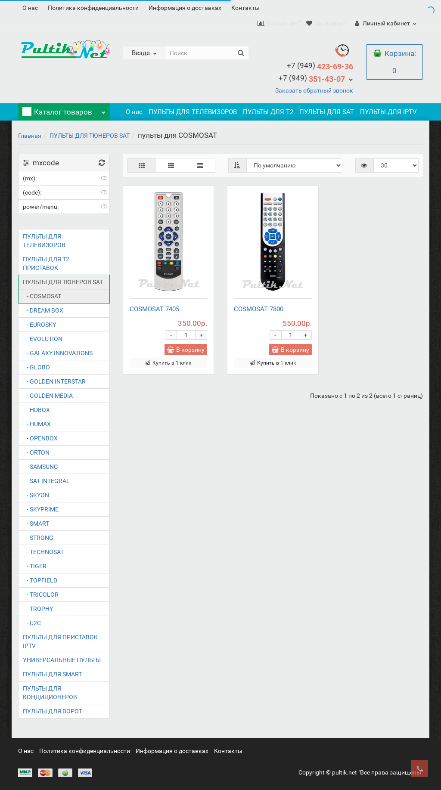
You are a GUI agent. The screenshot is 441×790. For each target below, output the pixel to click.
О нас (30, 7)
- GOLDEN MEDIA (48, 395)
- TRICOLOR (41, 594)
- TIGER (35, 566)
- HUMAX (37, 424)
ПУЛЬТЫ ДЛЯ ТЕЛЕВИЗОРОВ (193, 112)
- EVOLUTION (42, 338)
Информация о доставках (185, 7)
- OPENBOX (40, 438)
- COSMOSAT (42, 296)
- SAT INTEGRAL (46, 480)
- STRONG (38, 537)
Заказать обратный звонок (314, 90)
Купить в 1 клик (168, 363)
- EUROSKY (39, 324)
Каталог (64, 109)
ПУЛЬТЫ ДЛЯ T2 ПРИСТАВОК (46, 263)
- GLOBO (36, 367)
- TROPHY (38, 608)
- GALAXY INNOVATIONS (58, 353)
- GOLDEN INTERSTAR (54, 381)
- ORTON (36, 452)
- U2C (32, 623)
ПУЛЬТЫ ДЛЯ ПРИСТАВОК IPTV (60, 641)
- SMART (36, 523)
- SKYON (36, 495)
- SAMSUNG (40, 466)
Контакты (245, 7)
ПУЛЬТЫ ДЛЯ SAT (326, 112)
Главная (29, 135)
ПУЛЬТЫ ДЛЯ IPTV (388, 112)
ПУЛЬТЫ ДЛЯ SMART (52, 674)
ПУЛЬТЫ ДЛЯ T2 (268, 112)
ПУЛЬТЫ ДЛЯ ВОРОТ (52, 711)
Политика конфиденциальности (93, 7)
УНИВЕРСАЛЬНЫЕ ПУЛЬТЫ (62, 660)
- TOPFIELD (40, 580)
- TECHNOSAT (43, 551)
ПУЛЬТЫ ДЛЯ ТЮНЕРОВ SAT (90, 135)
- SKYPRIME (41, 509)
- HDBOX (36, 409)
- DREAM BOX (43, 310)
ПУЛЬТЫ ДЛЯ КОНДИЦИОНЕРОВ (50, 692)
